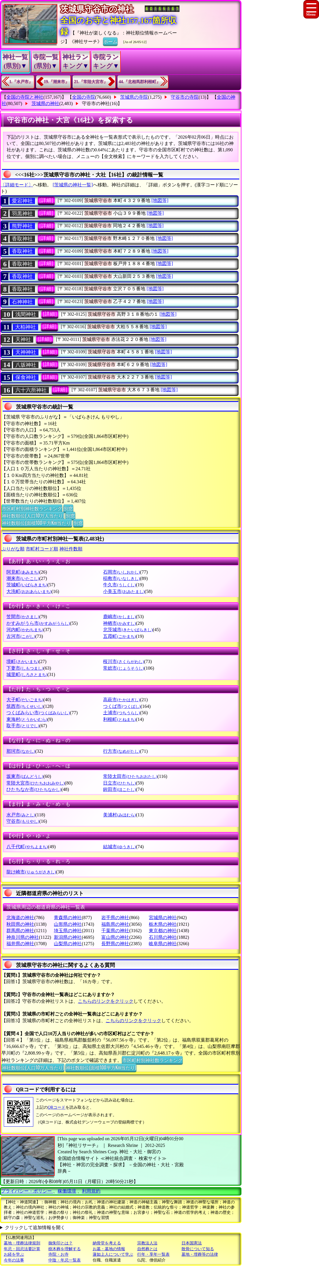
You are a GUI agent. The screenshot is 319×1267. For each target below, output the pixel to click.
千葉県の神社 (115, 930)
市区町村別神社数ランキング (32, 508)
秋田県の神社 (20, 924)
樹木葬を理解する (64, 1249)
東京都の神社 (163, 930)
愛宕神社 (22, 201)
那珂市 (20, 751)
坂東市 (24, 776)
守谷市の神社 (96, 103)
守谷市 (22, 821)
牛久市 (119, 584)
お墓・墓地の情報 (109, 1249)
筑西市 (24, 706)
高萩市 (121, 699)
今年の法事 (14, 1260)
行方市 (121, 751)
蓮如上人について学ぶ (113, 1254)
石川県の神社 (163, 937)
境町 (22, 661)
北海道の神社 (20, 917)
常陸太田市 (130, 776)
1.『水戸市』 (21, 82)
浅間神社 (25, 314)
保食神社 (25, 377)
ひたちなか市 (33, 789)
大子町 (24, 699)
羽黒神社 (22, 213)
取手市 (22, 725)
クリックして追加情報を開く (35, 1227)
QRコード (56, 1107)
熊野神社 (22, 226)
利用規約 (91, 1191)
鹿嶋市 (119, 616)
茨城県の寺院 (134, 97)
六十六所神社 (31, 390)
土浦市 (121, 712)
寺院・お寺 (58, 1254)
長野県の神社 (115, 943)
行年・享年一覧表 (153, 1254)
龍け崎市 (31, 871)
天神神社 (25, 352)
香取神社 (22, 239)
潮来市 (22, 578)
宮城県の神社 (163, 917)
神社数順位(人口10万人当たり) (33, 515)
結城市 (119, 846)
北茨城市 (128, 629)
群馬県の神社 (20, 930)
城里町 (26, 674)
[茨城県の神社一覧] (73, 184)
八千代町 (27, 846)
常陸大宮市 (35, 783)
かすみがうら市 (38, 623)
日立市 (119, 783)
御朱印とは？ (60, 1243)
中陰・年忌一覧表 (64, 1260)
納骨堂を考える (107, 1243)
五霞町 (119, 636)
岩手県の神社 (115, 917)
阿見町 (22, 572)
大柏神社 (25, 327)
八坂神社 (25, 365)
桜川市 (123, 661)
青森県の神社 (68, 917)
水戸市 (20, 814)
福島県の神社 (115, 924)
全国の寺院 (83, 97)
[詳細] (46, 200)
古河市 (20, 636)
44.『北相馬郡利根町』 (140, 82)
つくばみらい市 (38, 712)
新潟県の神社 (68, 937)
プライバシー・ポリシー (27, 1191)
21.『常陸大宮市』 (91, 82)
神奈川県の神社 (22, 937)
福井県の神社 (20, 943)
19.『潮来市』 (56, 82)
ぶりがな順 (13, 548)
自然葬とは (147, 1249)
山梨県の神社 (68, 943)
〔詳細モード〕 (17, 184)
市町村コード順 (42, 548)
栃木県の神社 (163, 924)
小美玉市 (123, 591)
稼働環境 (67, 1191)
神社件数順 (70, 548)
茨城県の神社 (45, 103)
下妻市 (24, 668)
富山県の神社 (115, 937)
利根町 (119, 719)
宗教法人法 (147, 1243)
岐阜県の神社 (163, 943)
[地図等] (159, 200)
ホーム (110, 41)
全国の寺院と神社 (24, 97)
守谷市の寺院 (185, 97)
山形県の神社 (68, 924)
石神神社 (22, 302)
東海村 (26, 719)
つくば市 (121, 706)
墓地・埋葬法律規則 (22, 1243)
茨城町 (26, 584)
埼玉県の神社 (68, 930)
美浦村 (119, 814)
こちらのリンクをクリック (105, 1001)
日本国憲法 (192, 1243)
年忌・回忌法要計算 (22, 1249)
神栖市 (119, 623)
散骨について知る (198, 1249)
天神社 (23, 339)
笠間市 (22, 616)
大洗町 (28, 591)
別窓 (68, 508)
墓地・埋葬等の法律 (200, 1254)
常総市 (123, 668)
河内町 (24, 629)
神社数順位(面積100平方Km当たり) (37, 522)
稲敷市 (121, 578)
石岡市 (121, 572)
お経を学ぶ (14, 1254)
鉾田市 (119, 789)
